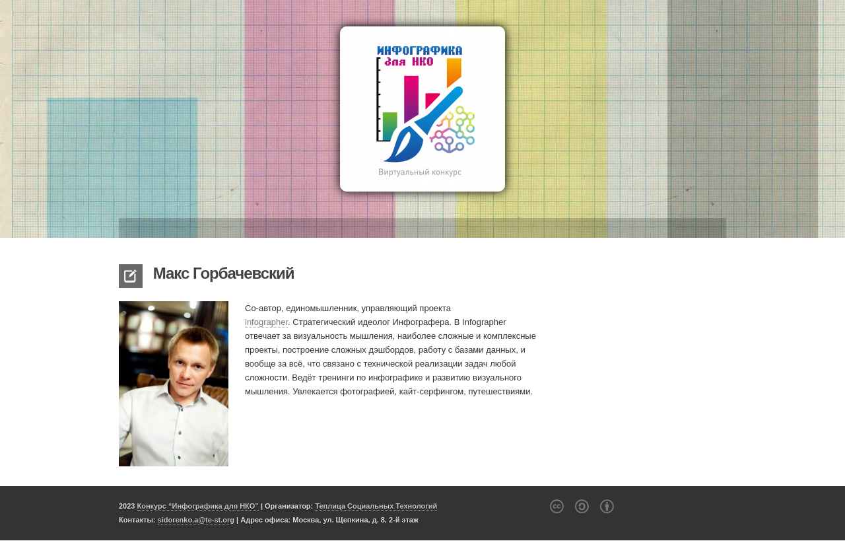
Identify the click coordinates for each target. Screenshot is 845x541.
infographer (266, 322)
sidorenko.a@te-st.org (196, 520)
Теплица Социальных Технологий (376, 506)
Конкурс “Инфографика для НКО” (198, 506)
